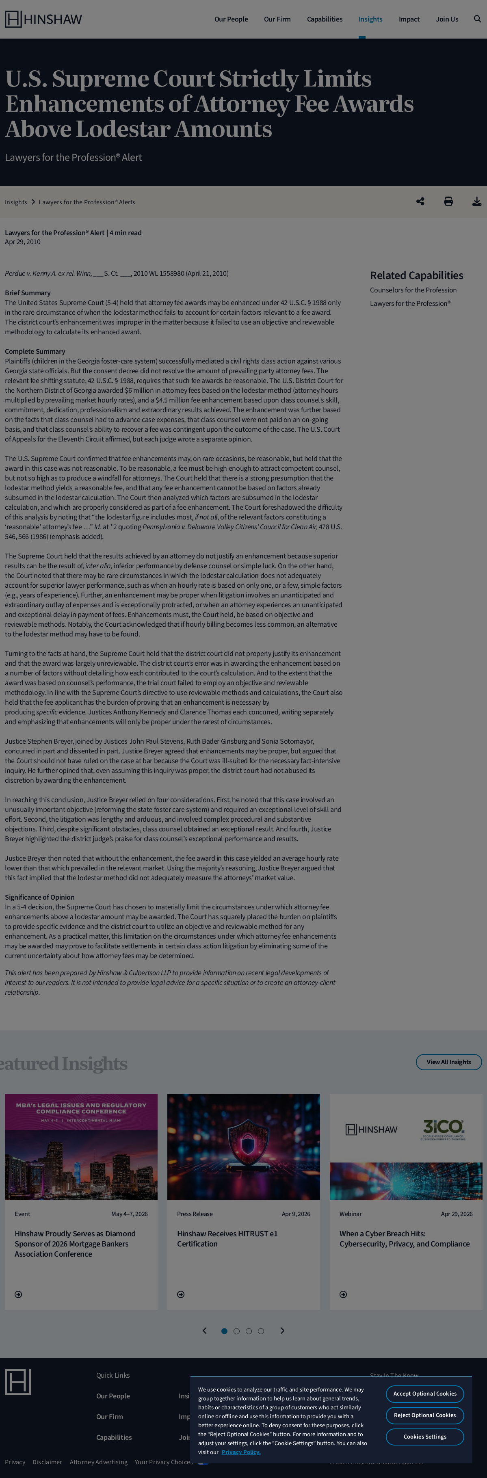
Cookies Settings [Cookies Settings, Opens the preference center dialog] (425, 1437)
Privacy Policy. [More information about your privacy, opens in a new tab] (241, 1452)
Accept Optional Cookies (425, 1393)
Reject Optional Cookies (425, 1415)
